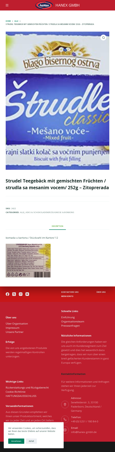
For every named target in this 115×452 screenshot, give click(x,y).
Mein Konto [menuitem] (67, 296)
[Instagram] (20, 294)
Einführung (68, 317)
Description (57, 226)
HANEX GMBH (68, 5)
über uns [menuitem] (101, 292)
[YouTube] (27, 294)
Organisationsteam (72, 321)
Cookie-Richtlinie (15, 391)
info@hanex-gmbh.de (84, 432)
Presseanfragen (70, 325)
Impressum (12, 327)
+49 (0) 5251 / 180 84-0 (84, 421)
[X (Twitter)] (14, 294)
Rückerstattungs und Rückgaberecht (27, 387)
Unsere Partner (15, 332)
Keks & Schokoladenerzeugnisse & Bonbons (50, 212)
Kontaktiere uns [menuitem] (69, 292)
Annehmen (16, 441)
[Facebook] (7, 294)
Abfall (31, 441)
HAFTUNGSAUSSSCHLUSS (21, 396)
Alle (22, 212)
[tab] (57, 226)
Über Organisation (17, 323)
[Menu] (7, 5)
